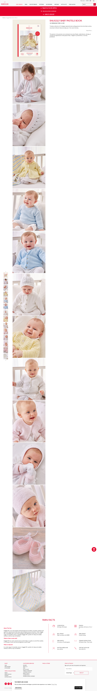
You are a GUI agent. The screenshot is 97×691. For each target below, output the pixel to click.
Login (87, 0)
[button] (89, 4)
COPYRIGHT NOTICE (27, 672)
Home (4, 17)
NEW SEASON (19, 4)
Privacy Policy (26, 673)
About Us (25, 666)
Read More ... (89, 30)
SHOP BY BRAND (33, 4)
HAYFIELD (6, 675)
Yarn (26, 4)
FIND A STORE (46, 663)
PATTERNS (41, 4)
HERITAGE (56, 4)
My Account (26, 669)
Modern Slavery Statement (29, 676)
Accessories (49, 4)
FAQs (24, 668)
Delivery (25, 665)
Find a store (82, 0)
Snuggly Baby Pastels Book (11, 17)
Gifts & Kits (64, 4)
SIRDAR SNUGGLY (8, 674)
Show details (18, 687)
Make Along (72, 4)
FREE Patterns (7, 666)
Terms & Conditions (27, 670)
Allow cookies (78, 687)
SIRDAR (6, 672)
